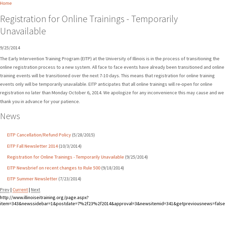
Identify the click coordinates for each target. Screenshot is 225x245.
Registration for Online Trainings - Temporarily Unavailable (65, 157)
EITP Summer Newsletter (32, 179)
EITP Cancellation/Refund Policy (39, 135)
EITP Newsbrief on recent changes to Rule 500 (53, 168)
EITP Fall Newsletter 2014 (32, 146)
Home (6, 3)
